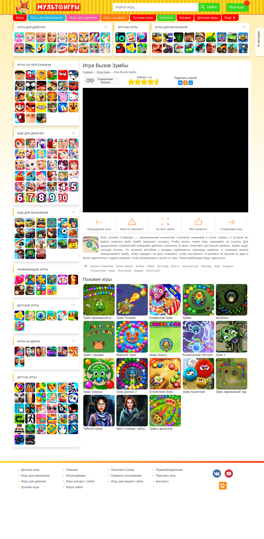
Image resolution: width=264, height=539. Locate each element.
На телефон (142, 48)
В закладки (258, 39)
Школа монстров (63, 165)
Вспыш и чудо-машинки (73, 86)
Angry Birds (31, 107)
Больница (20, 154)
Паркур (200, 48)
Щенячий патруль (73, 107)
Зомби (178, 37)
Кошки (84, 37)
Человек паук (20, 118)
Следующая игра (231, 229)
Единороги (105, 37)
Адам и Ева (41, 75)
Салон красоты (94, 48)
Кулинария (41, 48)
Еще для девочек (30, 133)
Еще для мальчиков (32, 212)
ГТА (211, 48)
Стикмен (31, 86)
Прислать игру (166, 475)
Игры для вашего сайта (127, 481)
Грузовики (243, 48)
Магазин (20, 165)
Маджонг (228, 266)
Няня (63, 143)
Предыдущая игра (99, 229)
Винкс (20, 143)
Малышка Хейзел (30, 37)
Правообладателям (169, 469)
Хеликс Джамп (124, 266)
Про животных (52, 187)
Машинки (189, 48)
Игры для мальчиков (46, 18)
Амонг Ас (120, 48)
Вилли (31, 75)
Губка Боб (41, 97)
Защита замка (222, 37)
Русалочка (63, 154)
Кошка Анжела (31, 165)
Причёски (31, 154)
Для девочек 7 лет (31, 197)
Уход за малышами (41, 37)
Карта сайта (74, 487)
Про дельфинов (30, 48)
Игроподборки (76, 475)
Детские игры (207, 18)
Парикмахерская (52, 154)
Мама (73, 143)
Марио (20, 107)
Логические (124, 270)
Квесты (175, 266)
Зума (217, 266)
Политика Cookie (122, 469)
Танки (211, 37)
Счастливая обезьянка (52, 97)
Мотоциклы (232, 48)
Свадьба (41, 165)
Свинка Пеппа (63, 97)
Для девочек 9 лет (52, 197)
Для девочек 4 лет (63, 187)
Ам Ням (31, 97)
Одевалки (19, 37)
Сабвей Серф (20, 97)
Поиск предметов (142, 37)
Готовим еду (73, 48)
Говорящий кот (52, 107)
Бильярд (206, 266)
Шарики (138, 270)
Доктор (73, 37)
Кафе (73, 154)
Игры (20, 18)
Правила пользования (126, 475)
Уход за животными (84, 48)
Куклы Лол (19, 48)
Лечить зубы (41, 187)
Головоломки (98, 270)
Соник (63, 107)
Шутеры (168, 48)
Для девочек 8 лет (41, 197)
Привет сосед (157, 48)
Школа (31, 143)
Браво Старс (243, 37)
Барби (52, 37)
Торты (62, 48)
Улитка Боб (52, 75)
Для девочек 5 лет (73, 187)
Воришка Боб (20, 86)
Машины (232, 37)
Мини (112, 270)
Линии (150, 266)
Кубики (140, 266)
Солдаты (200, 37)
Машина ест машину (178, 48)
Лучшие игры (143, 18)
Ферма (20, 176)
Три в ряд (162, 266)
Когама (185, 18)
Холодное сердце (52, 165)
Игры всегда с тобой (80, 481)
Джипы (222, 48)
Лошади (41, 143)
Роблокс (20, 75)
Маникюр (94, 37)
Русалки (73, 165)
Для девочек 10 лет (63, 197)
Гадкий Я (31, 118)
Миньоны (41, 107)
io (120, 37)
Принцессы (41, 154)
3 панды (73, 75)
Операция (105, 48)
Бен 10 (52, 86)
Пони (31, 176)
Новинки (166, 18)
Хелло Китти (73, 97)
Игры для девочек (83, 18)
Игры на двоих (115, 18)
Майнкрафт (189, 37)
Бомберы (41, 118)
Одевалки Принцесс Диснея (52, 176)
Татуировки (52, 48)
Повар (31, 187)
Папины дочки (63, 176)
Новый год (73, 176)
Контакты (162, 481)
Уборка (62, 37)
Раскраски (52, 143)
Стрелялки (168, 37)
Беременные (41, 176)
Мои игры (236, 7)
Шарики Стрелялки (101, 266)
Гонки (157, 37)
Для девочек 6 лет (20, 197)
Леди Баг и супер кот (41, 86)
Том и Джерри (63, 86)
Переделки (20, 187)
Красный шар (63, 75)
